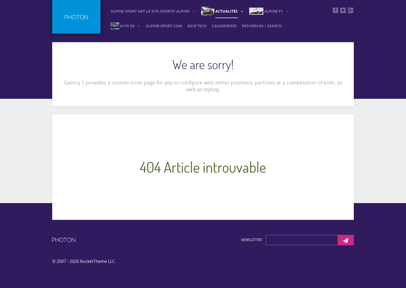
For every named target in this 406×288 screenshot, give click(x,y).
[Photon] (63, 239)
